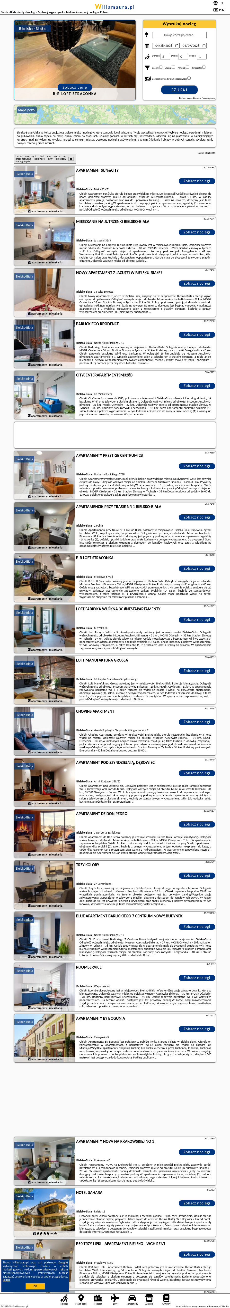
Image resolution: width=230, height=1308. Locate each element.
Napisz (225, 1306)
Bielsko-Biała (24, 174)
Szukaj (179, 90)
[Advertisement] (115, 1100)
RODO (6, 1280)
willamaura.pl (115, 7)
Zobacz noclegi (197, 181)
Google (63, 1262)
